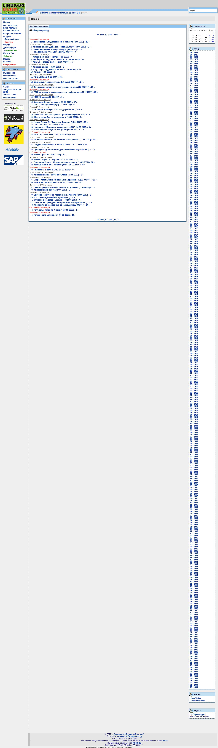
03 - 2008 (194, 470)
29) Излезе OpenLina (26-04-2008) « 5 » (48, 155)
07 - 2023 (194, 103)
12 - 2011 (194, 371)
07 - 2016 (194, 252)
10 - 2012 (194, 349)
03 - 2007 (194, 496)
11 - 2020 (194, 154)
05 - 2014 (194, 307)
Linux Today (195, 698)
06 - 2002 (194, 621)
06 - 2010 (194, 410)
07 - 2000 (194, 672)
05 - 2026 (194, 53)
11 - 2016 (194, 244)
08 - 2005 (194, 538)
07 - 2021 (194, 140)
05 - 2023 (194, 107)
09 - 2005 (194, 536)
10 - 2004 (194, 560)
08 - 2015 (194, 277)
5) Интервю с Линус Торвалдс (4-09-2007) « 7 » (52, 57)
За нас (6, 87)
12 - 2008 (194, 450)
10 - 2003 (194, 586)
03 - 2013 (194, 338)
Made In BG (8, 53)
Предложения (9, 76)
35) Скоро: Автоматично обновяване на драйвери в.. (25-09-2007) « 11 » (64, 180)
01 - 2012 (194, 369)
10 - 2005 (194, 533)
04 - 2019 (194, 191)
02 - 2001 (194, 656)
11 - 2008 (194, 452)
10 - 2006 (194, 507)
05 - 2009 (194, 439)
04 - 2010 (194, 415)
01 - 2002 (194, 632)
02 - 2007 (194, 498)
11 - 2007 (194, 478)
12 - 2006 (194, 503)
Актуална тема (10, 25)
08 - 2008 (194, 459)
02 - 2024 (194, 92)
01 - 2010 (194, 421)
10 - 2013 (194, 323)
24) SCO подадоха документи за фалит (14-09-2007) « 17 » (57, 130)
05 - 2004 (194, 571)
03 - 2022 (194, 129)
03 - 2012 (194, 364)
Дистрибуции (9, 48)
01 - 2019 (194, 195)
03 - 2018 (194, 213)
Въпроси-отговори (12, 33)
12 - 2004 (194, 555)
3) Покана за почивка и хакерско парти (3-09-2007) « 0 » (56, 49)
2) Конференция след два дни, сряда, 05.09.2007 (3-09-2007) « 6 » (61, 47)
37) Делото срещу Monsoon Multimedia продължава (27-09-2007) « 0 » (63, 187)
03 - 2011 (194, 391)
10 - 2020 (194, 156)
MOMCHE (136, 743)
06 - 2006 (194, 516)
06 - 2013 (194, 331)
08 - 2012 (194, 353)
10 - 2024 (194, 86)
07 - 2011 (194, 382)
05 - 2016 (194, 257)
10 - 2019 (194, 180)
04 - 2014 (194, 309)
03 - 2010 (194, 417)
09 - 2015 (194, 274)
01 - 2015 (194, 290)
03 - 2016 (194, 261)
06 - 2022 (194, 123)
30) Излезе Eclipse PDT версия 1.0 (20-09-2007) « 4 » (54, 160)
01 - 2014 (194, 316)
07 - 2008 (194, 461)
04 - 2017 (194, 233)
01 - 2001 (194, 659)
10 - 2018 (194, 200)
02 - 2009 (194, 446)
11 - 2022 (194, 116)
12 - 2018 (194, 197)
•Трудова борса (11, 39)
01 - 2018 (194, 215)
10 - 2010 (194, 402)
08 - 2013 (194, 327)
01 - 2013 (194, 342)
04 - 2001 (194, 652)
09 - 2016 (194, 248)
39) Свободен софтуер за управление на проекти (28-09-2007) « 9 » (62, 195)
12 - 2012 (194, 345)
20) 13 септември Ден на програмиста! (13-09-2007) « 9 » (57, 117)
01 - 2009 (194, 448)
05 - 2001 (194, 650)
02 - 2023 (194, 112)
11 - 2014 (194, 294)
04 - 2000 (194, 678)
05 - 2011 (194, 386)
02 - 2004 (194, 577)
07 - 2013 (194, 329)
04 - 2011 (194, 388)
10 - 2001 (194, 639)
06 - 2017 (194, 228)
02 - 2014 (194, 314)
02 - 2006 (194, 525)
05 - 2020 (194, 165)
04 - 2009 (194, 441)
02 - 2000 (194, 683)
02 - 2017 (194, 237)
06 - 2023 (194, 105)
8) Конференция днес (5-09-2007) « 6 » (48, 67)
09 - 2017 (194, 224)
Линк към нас (9, 95)
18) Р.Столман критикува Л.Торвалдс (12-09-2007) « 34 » (56, 110)
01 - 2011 (194, 395)
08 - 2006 (194, 511)
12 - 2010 (194, 397)
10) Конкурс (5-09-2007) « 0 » (44, 72)
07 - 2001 (194, 645)
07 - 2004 (194, 566)
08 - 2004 (194, 564)
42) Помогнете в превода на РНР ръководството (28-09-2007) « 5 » (61, 202)
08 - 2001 (194, 643)
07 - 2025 (194, 75)
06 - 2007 (194, 489)
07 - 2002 (194, 619)
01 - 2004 (194, 579)
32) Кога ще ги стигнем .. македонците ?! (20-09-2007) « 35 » (58, 165)
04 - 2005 (194, 547)
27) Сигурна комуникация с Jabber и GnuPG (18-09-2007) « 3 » (59, 145)
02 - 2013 (194, 340)
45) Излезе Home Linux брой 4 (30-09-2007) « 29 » (53, 215)
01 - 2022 (194, 134)
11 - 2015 (194, 270)
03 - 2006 (194, 522)
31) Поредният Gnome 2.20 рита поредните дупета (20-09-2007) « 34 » (63, 162)
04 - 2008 (194, 468)
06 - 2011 (194, 384)
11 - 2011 (194, 373)
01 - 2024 (194, 94)
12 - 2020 (194, 151)
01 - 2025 (194, 83)
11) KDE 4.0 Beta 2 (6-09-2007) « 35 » (47, 77)
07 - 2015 (194, 279)
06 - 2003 (194, 595)
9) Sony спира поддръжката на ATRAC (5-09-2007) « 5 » (56, 69)
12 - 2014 (194, 292)
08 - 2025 (194, 72)
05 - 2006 (194, 518)
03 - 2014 (194, 312)
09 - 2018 (194, 202)
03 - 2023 (194, 110)
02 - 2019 (194, 193)
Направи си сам (10, 78)
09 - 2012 (194, 351)
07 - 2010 (194, 408)
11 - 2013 (194, 320)
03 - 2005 (194, 549)
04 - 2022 (194, 127)
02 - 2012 (194, 367)
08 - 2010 (194, 406)
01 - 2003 (194, 606)
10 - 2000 (194, 665)
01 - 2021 (194, 149)
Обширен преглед (39, 30)
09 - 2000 (194, 667)
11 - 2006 (194, 505)
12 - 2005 (194, 529)
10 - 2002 (194, 612)
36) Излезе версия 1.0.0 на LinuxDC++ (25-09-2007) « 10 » (57, 182)
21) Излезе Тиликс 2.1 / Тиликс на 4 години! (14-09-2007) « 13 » (59, 122)
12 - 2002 (194, 608)
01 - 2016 (194, 266)
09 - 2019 (194, 182)
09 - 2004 (194, 562)
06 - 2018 (194, 208)
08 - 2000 (194, 669)
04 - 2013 (194, 336)
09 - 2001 (194, 641)
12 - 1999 (194, 687)
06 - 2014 (194, 305)
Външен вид (9, 73)
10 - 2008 (194, 454)
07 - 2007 (194, 487)
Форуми (7, 36)
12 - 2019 (194, 176)
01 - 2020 (194, 173)
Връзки (6, 59)
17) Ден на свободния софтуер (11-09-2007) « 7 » (53, 104)
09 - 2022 (194, 121)
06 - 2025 (194, 77)
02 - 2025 (194, 81)
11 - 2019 (194, 178)
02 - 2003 (194, 604)
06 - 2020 (194, 162)
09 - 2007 (194, 483)
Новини (6, 22)
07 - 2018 (194, 206)
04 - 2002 (194, 626)
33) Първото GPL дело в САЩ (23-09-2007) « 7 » (52, 170)
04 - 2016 (194, 259)
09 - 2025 (194, 70)
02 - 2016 (194, 263)
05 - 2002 (194, 623)
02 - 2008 (194, 472)
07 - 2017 (194, 226)
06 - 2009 (194, 437)
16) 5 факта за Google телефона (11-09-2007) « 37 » (54, 102)
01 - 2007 (194, 500)
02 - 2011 (194, 393)
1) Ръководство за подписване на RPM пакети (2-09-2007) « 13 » (60, 42)
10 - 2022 (194, 118)
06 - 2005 (194, 542)
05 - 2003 (194, 597)
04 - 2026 (194, 55)
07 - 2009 (194, 435)
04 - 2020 (194, 167)
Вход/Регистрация (59, 13)
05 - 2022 (194, 125)
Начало (44, 13)
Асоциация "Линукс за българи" (129, 734)
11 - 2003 (194, 584)
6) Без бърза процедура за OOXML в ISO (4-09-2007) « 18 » (57, 59)
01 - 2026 (194, 61)
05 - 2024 (194, 90)
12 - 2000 (194, 661)
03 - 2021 (194, 145)
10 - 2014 (194, 296)
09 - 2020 (194, 158)
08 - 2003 (194, 590)
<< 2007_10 (102, 35)
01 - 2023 (194, 114)
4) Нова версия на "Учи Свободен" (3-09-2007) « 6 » (54, 52)
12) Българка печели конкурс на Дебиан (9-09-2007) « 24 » (57, 82)
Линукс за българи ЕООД (130, 736)
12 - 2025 (194, 64)
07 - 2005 (194, 540)
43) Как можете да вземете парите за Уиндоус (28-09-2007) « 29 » (60, 205)
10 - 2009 (194, 428)
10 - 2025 (194, 68)
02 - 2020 (194, 171)
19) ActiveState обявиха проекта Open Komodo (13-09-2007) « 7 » (60, 115)
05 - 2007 (194, 492)
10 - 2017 (194, 222)
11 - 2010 (194, 399)
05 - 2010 (194, 413)
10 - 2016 (194, 246)
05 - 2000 (194, 676)
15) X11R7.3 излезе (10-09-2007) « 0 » (47, 97)
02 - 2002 (194, 630)
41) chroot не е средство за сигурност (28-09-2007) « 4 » (56, 200)
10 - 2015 (194, 272)
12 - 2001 (194, 634)
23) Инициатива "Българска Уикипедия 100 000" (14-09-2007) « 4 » (61, 127)
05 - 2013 (194, 334)
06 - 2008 (194, 463)
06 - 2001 (194, 648)
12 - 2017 (194, 217)
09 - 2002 (194, 615)
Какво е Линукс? (11, 31)
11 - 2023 (194, 99)
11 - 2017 (194, 219)
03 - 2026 (194, 57)
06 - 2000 (194, 674)
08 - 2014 (194, 301)
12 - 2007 (194, 476)
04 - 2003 (194, 599)
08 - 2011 (194, 380)
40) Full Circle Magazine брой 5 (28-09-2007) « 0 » (53, 197)
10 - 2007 (194, 481)
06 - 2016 (194, 255)
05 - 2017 (194, 230)
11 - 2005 (194, 531)
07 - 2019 (194, 184)
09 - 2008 (194, 457)
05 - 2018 (194, 211)
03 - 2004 (194, 575)
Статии (6, 45)
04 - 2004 (194, 573)
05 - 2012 (194, 360)
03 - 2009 (194, 443)
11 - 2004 (194, 558)
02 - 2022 (194, 132)
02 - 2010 (194, 419)
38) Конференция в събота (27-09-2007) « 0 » (51, 190)
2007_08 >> (113, 35)
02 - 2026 (194, 59)
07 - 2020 (194, 160)
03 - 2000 (194, 680)
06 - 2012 (194, 358)
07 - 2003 (194, 593)
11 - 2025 (194, 66)
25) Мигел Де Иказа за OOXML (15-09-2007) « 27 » (53, 135)
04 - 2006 (194, 520)
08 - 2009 (194, 432)
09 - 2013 (194, 325)
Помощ (75, 13)
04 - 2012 (194, 362)
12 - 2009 (194, 424)
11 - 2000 (194, 663)
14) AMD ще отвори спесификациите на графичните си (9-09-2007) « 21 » (64, 92)
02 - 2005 (194, 551)
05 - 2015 (194, 281)
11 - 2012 (194, 347)
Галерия (7, 62)
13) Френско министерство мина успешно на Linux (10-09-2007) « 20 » (63, 87)
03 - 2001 (194, 654)
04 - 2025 (194, 79)
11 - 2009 (194, 426)
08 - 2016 (194, 250)
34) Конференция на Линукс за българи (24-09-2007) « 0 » (57, 175)
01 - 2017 (194, 239)
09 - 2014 (194, 298)
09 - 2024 (194, 88)
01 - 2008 (194, 474)
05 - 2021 (194, 143)
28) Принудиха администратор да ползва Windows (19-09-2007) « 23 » (63, 150)
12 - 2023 (194, 96)
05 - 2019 (194, 189)
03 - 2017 (194, 235)
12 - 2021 (194, 136)
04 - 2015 (194, 283)
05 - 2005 (194, 544)
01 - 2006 (194, 527)
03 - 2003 (194, 601)
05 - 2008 (194, 465)
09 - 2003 (194, 588)
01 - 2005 (194, 553)
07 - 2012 (194, 356)
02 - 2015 (194, 287)
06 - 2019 (194, 187)
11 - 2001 (194, 637)
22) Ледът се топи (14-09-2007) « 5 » (47, 125)
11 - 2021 (194, 138)
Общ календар (198, 714)
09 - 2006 (194, 509)
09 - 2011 (194, 378)
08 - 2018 (194, 204)
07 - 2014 (194, 303)
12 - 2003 (194, 582)
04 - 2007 (194, 494)
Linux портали (10, 28)
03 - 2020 (194, 169)
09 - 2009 (194, 430)
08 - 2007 (194, 485)
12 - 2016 (194, 241)
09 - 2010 (194, 404)
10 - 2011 (194, 375)
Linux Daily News (197, 700)
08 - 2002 (194, 617)
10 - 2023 (194, 101)
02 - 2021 (194, 147)
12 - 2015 (194, 268)
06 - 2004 (194, 569)
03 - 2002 (194, 628)
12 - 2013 (194, 318)
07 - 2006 (194, 514)
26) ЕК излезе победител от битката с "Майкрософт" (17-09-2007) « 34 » (64, 140)
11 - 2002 (194, 610)
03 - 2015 (194, 285)
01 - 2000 (194, 685)
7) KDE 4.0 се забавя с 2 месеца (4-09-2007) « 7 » (53, 62)
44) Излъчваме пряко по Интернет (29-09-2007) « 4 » (54, 210)
